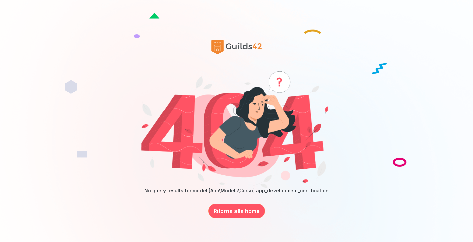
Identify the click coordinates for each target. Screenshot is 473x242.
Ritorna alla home (237, 211)
